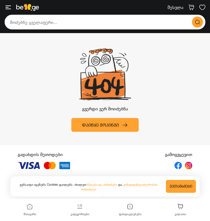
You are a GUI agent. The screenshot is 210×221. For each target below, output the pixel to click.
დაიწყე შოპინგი (105, 125)
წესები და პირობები (102, 184)
